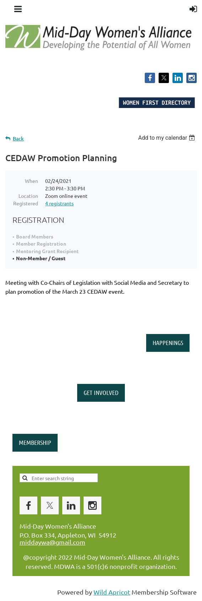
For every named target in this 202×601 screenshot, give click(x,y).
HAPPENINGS (168, 342)
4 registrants (59, 203)
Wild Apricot (112, 592)
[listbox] (167, 137)
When (31, 181)
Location (28, 195)
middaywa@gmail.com (52, 542)
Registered (25, 203)
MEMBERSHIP (35, 442)
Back (18, 138)
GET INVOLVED (101, 392)
